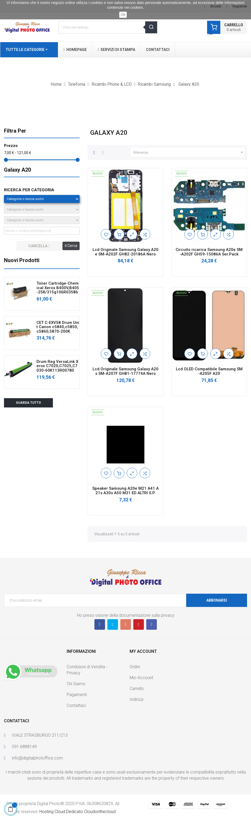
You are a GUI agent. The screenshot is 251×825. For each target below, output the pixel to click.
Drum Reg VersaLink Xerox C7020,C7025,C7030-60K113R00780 (57, 366)
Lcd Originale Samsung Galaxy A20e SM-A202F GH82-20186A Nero (125, 252)
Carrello (137, 688)
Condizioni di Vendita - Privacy (87, 669)
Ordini (135, 666)
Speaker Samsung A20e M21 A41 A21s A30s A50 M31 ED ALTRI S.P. (125, 490)
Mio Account (141, 677)
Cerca (71, 246)
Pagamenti (77, 694)
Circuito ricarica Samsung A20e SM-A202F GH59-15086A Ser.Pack (209, 252)
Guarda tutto (28, 403)
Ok (123, 14)
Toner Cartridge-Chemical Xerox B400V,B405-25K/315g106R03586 (57, 287)
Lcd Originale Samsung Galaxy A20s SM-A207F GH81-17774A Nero (125, 371)
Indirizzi (136, 699)
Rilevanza (188, 152)
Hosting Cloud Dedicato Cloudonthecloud (77, 811)
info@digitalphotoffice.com (37, 758)
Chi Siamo (76, 683)
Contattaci (76, 705)
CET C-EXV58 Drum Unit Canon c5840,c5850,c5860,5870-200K (57, 327)
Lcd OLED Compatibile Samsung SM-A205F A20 (209, 371)
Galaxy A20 (17, 170)
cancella (38, 246)
